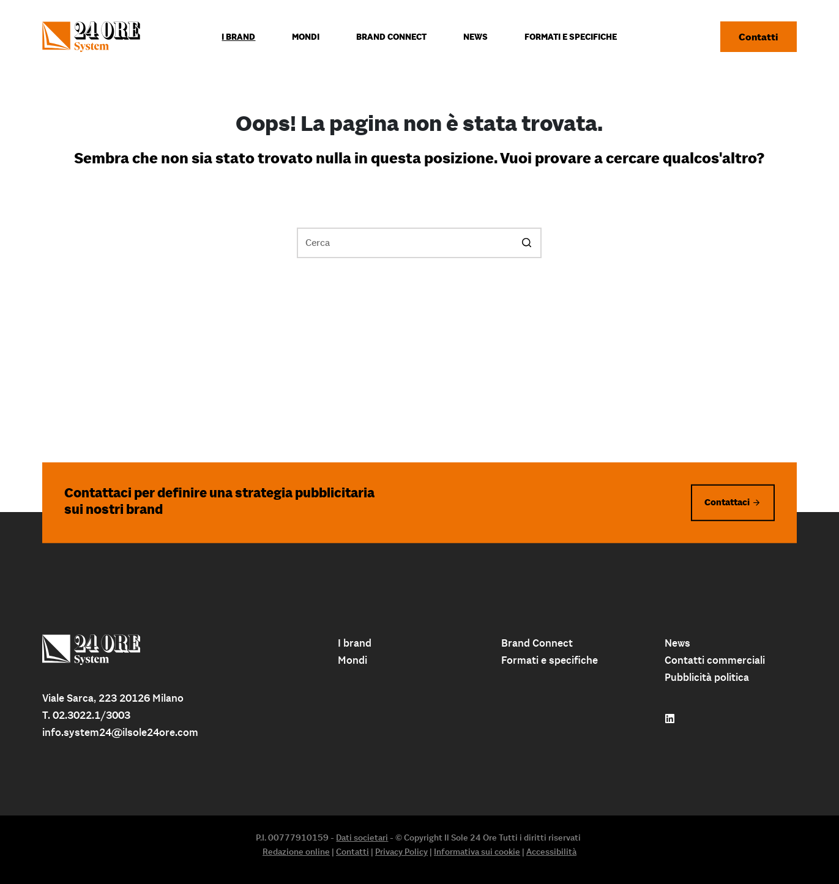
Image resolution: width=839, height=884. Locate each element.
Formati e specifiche (549, 660)
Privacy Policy (401, 851)
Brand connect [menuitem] (391, 36)
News (677, 643)
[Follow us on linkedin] (670, 718)
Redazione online (296, 851)
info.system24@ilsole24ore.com (120, 732)
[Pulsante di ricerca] (526, 243)
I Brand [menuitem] (238, 36)
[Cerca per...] (419, 243)
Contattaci (727, 502)
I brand (354, 643)
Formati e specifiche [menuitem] (570, 36)
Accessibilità (551, 851)
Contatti (758, 37)
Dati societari (362, 837)
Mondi (352, 660)
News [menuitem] (475, 36)
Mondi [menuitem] (305, 36)
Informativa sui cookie (477, 851)
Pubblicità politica (707, 677)
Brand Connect (537, 643)
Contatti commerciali (715, 660)
